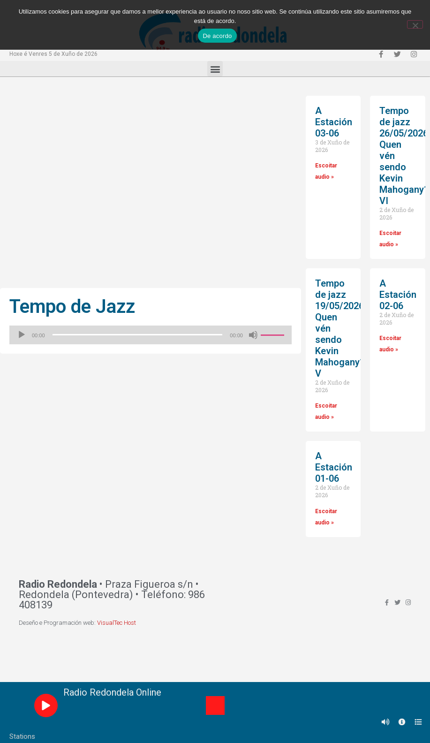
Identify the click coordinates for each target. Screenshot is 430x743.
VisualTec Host (116, 622)
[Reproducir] (21, 335)
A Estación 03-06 (333, 122)
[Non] (415, 24)
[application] (150, 335)
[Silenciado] (253, 335)
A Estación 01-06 (333, 467)
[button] (215, 68)
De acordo (217, 35)
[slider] (138, 334)
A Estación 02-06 (397, 294)
